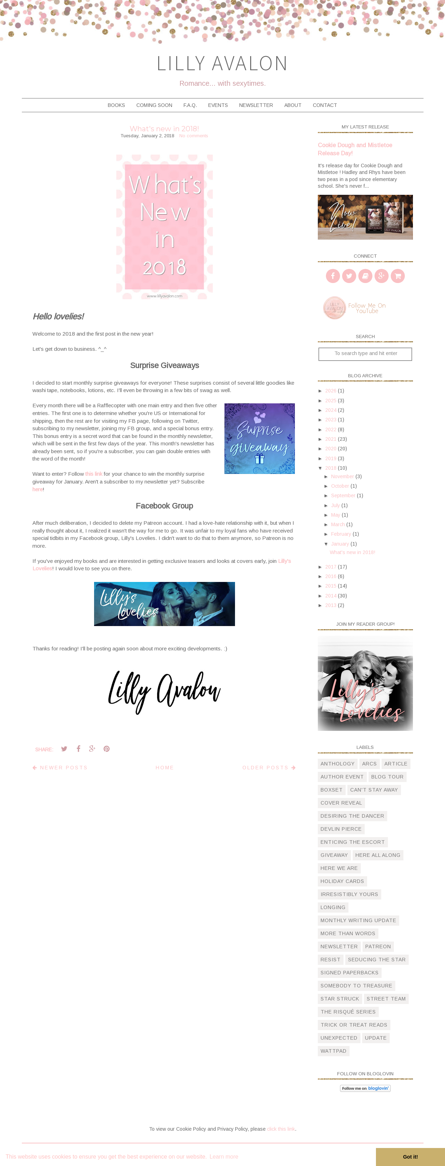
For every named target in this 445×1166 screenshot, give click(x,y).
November (343, 476)
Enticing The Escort (353, 842)
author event (342, 777)
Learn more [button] (224, 1157)
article (396, 764)
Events (218, 105)
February (342, 534)
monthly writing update (358, 920)
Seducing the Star (377, 959)
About (293, 105)
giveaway (334, 855)
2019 (331, 458)
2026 (331, 390)
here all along (378, 855)
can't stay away (374, 790)
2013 (331, 605)
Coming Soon (154, 105)
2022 (331, 429)
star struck (340, 999)
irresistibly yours (349, 894)
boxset (332, 790)
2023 (331, 419)
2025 (331, 400)
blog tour (387, 777)
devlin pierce (341, 829)
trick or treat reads (354, 1025)
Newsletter (256, 105)
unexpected (339, 1038)
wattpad (334, 1051)
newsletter (339, 946)
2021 (331, 439)
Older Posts (269, 767)
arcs (369, 764)
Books (116, 105)
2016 (331, 576)
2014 (331, 596)
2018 (331, 468)
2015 (331, 586)
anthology (338, 764)
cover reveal (341, 803)
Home (165, 767)
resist (331, 959)
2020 (331, 448)
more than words (348, 933)
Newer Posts (60, 767)
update (376, 1038)
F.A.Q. (190, 105)
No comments (193, 135)
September (344, 495)
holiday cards (342, 881)
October (341, 486)
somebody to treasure (357, 985)
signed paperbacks (350, 972)
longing (333, 907)
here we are (339, 868)
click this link (281, 1129)
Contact (325, 105)
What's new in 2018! (164, 129)
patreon (378, 946)
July (336, 505)
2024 (331, 410)
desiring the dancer (352, 816)
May (336, 515)
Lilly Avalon (222, 62)
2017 (331, 567)
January (341, 544)
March (338, 524)
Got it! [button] (410, 1157)
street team (386, 999)
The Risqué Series (348, 1012)
